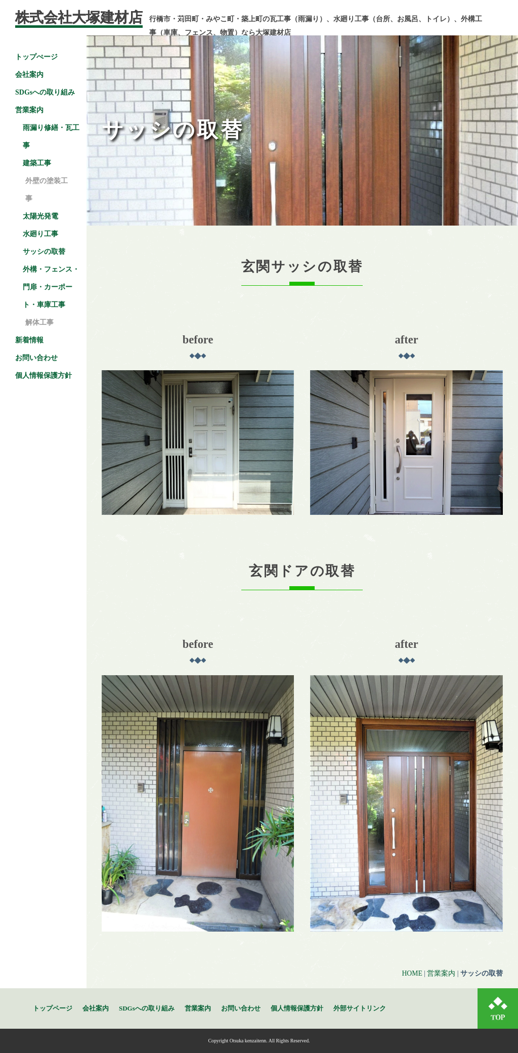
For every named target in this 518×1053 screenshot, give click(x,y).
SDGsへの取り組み (45, 92)
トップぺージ (36, 57)
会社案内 (29, 74)
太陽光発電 (40, 216)
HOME (412, 973)
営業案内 (441, 973)
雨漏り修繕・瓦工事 (51, 136)
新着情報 (29, 340)
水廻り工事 (40, 234)
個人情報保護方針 (43, 375)
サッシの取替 (44, 251)
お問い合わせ (36, 358)
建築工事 (37, 163)
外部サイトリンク (359, 1008)
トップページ (52, 1008)
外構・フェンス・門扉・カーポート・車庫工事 (51, 287)
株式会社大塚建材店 (79, 17)
